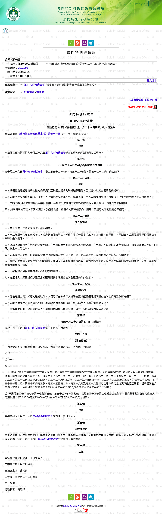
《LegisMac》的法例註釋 (142, 100)
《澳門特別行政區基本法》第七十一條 (38, 133)
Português (140, 4)
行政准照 (29, 92)
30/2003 (23, 68)
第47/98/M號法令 (34, 84)
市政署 (40, 92)
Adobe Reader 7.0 (72, 506)
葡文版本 (152, 80)
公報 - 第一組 (12, 59)
